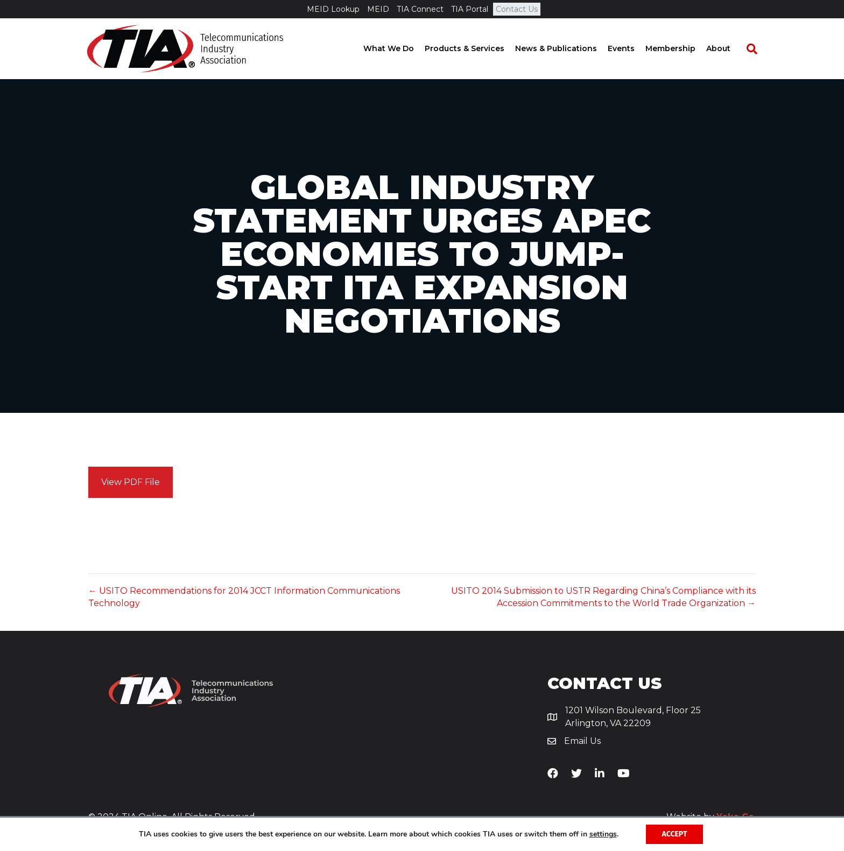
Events (630, 48)
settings (603, 834)
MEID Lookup (333, 9)
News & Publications (565, 48)
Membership (680, 48)
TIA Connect (420, 9)
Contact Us (517, 9)
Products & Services (474, 48)
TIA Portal (469, 9)
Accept (674, 834)
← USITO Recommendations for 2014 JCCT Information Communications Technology (244, 597)
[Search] (755, 49)
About (727, 48)
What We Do (397, 48)
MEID (378, 9)
